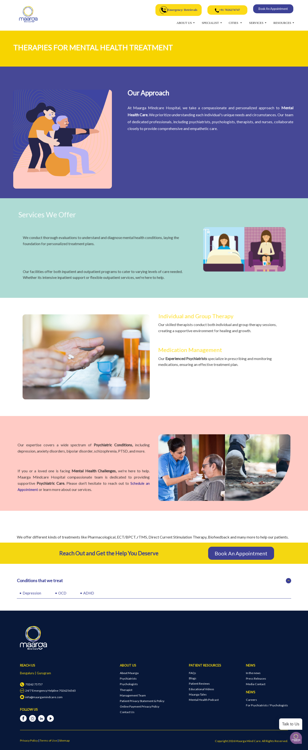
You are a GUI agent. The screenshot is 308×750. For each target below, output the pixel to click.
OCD (62, 593)
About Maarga (129, 673)
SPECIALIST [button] (210, 23)
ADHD (88, 593)
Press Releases (256, 678)
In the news (253, 673)
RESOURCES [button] (282, 23)
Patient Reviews (199, 683)
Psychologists (129, 684)
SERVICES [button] (256, 23)
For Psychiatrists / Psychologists (267, 705)
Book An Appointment (273, 9)
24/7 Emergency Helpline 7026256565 (48, 690)
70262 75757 (31, 684)
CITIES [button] (234, 23)
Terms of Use (48, 740)
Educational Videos (201, 689)
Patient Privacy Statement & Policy (142, 701)
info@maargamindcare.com (41, 697)
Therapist (126, 690)
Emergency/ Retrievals (178, 10)
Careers (251, 700)
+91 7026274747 (227, 10)
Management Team (133, 695)
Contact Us (127, 712)
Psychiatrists (128, 678)
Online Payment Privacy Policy (139, 706)
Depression (32, 593)
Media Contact (255, 684)
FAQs (192, 673)
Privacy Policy (29, 740)
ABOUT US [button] (184, 23)
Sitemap (64, 740)
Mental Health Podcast (204, 700)
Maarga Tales (198, 694)
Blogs (192, 678)
